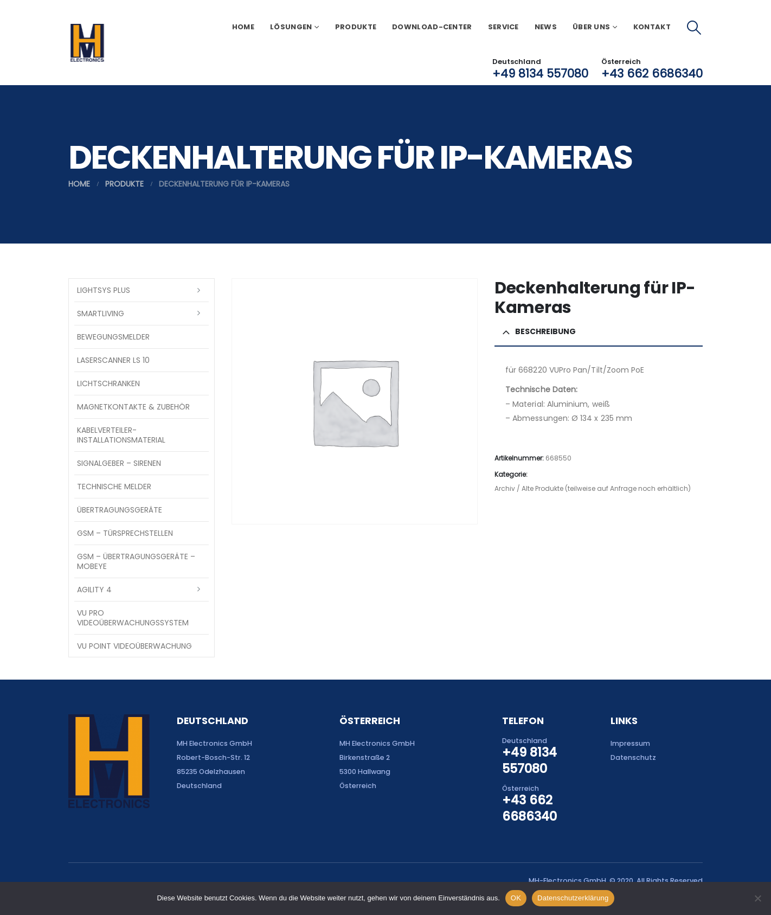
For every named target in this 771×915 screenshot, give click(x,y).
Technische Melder (114, 486)
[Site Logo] (87, 43)
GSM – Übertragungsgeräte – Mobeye (136, 561)
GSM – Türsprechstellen (125, 533)
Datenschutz (633, 757)
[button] (694, 28)
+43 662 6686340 (652, 73)
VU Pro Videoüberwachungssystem (133, 617)
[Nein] (757, 898)
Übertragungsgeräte (119, 509)
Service (503, 27)
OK (516, 898)
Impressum (630, 743)
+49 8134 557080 (540, 73)
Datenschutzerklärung (572, 898)
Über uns (591, 27)
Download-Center (432, 27)
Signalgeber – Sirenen (119, 463)
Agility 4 (94, 589)
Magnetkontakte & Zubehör (133, 406)
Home (243, 27)
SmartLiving (100, 313)
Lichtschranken (108, 383)
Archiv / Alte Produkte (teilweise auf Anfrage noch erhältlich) (592, 488)
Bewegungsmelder (113, 336)
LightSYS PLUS (103, 290)
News (546, 27)
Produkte (355, 27)
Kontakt (652, 27)
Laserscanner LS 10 (113, 360)
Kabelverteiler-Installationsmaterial (121, 435)
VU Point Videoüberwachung (134, 646)
